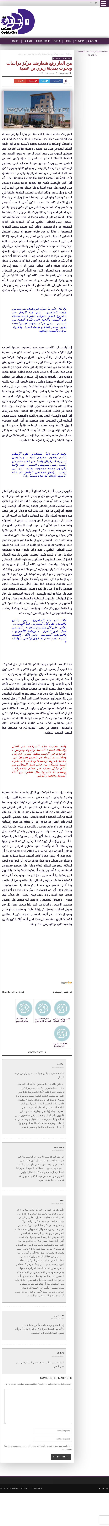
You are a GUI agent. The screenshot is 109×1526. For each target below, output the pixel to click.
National (68, 54)
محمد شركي (64, 73)
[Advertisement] (38, 951)
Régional (67, 58)
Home (62, 54)
